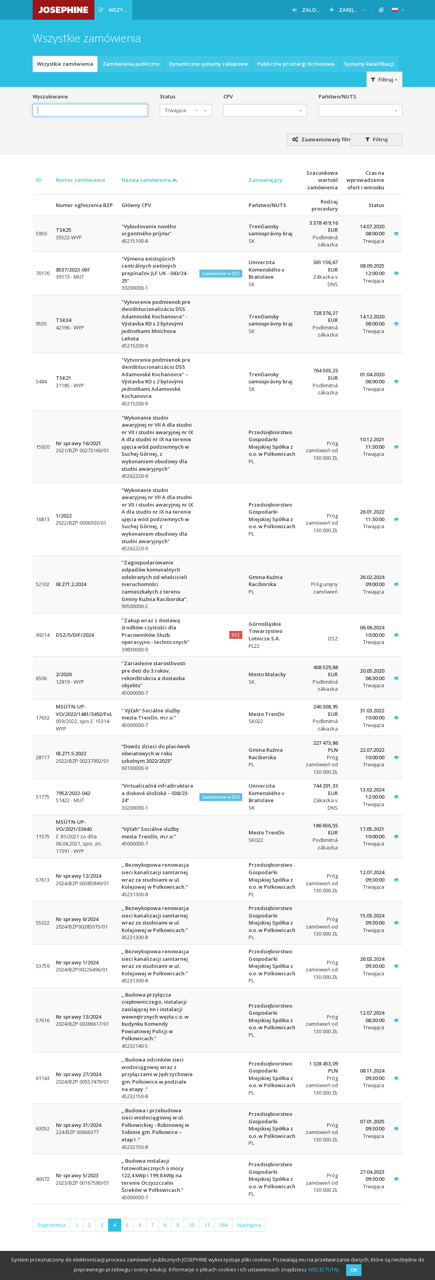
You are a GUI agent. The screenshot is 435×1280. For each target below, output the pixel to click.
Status (167, 96)
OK (353, 1270)
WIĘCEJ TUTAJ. (323, 1269)
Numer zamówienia (80, 179)
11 (207, 1224)
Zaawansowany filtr (315, 139)
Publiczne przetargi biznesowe (296, 63)
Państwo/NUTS (337, 96)
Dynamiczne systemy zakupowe (208, 63)
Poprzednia (52, 1224)
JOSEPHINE (63, 10)
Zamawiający (265, 179)
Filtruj (384, 79)
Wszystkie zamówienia (65, 63)
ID (38, 179)
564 (223, 1224)
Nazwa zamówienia (149, 179)
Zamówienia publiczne (131, 63)
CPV (228, 96)
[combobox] (186, 110)
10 (191, 1224)
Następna (249, 1224)
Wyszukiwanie (50, 96)
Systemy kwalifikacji (369, 63)
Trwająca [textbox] (181, 110)
